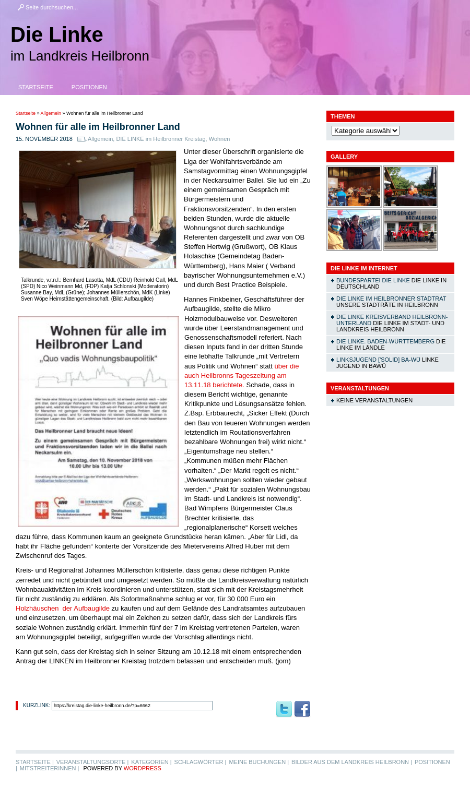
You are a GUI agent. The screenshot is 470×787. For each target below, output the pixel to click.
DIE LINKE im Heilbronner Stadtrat (391, 298)
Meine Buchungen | (259, 762)
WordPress (142, 768)
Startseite (35, 87)
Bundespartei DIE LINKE (373, 280)
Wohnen (219, 139)
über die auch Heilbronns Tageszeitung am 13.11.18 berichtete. (241, 375)
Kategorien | (151, 762)
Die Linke (56, 34)
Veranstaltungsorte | (92, 762)
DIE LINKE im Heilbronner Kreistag (160, 139)
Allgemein (51, 113)
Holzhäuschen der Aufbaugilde (63, 608)
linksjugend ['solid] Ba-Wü (378, 359)
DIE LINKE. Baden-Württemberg (385, 341)
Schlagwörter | (200, 762)
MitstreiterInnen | (49, 768)
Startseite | (35, 762)
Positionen (89, 87)
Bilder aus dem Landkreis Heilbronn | (351, 762)
